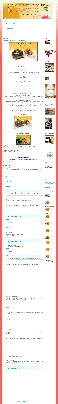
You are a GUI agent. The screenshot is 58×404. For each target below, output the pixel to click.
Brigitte (7, 199)
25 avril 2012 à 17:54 (11, 186)
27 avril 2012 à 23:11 (9, 304)
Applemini (9, 245)
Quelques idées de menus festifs (49, 183)
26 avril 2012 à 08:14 (18, 192)
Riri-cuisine (7, 343)
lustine (6, 176)
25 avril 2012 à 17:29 (10, 181)
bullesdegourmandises (9, 296)
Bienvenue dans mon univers (9, 20)
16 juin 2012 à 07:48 (11, 360)
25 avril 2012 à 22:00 (10, 232)
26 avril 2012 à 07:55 (11, 251)
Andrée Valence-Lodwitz (11, 192)
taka (6, 353)
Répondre (7, 201)
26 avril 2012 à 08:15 (18, 216)
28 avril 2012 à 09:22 (11, 311)
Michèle (7, 186)
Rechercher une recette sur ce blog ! (49, 182)
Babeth (7, 181)
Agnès (6, 329)
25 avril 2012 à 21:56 (11, 227)
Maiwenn (7, 227)
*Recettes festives (7, 26)
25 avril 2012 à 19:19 (10, 199)
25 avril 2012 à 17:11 (10, 176)
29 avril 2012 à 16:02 (10, 329)
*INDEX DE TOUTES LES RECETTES (10, 23)
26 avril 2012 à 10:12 (12, 263)
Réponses (7, 190)
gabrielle (7, 251)
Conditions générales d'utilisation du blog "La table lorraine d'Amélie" (49, 177)
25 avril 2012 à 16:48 (10, 167)
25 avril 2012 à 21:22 (9, 222)
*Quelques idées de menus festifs (9, 28)
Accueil (46, 173)
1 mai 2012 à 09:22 (11, 348)
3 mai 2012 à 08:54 (9, 353)
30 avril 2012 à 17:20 (12, 343)
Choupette (7, 348)
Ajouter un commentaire (7, 374)
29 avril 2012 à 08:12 (13, 245)
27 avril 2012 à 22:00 (15, 296)
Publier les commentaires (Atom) (25, 401)
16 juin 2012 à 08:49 (18, 368)
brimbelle (7, 311)
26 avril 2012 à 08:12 (18, 241)
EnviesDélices (8, 263)
